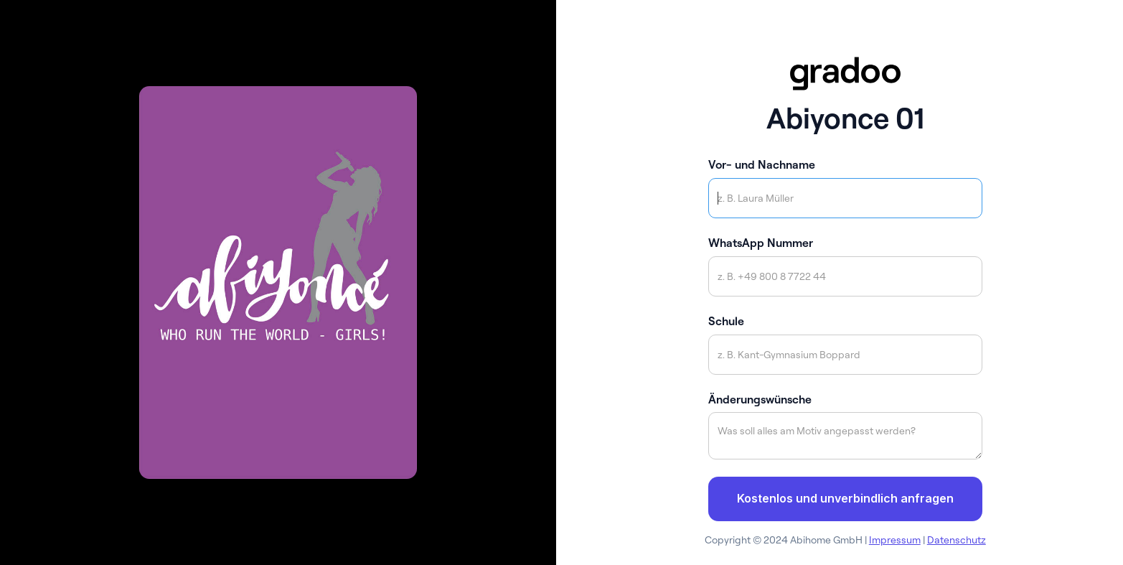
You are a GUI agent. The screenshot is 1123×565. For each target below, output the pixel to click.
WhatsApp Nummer (760, 242)
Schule (726, 321)
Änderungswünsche (760, 399)
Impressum (895, 539)
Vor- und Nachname (761, 164)
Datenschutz (956, 539)
